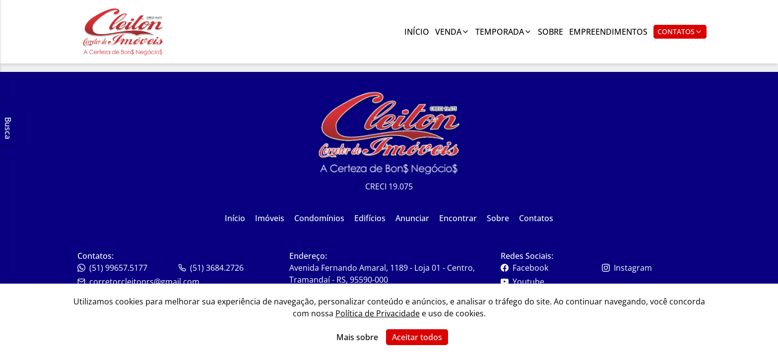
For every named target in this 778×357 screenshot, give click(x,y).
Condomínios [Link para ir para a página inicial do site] (319, 218)
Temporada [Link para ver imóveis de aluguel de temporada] (503, 31)
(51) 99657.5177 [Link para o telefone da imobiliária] (112, 267)
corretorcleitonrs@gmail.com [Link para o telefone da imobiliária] (138, 281)
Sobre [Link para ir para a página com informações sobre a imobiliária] (550, 31)
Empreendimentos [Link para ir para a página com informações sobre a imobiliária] (608, 31)
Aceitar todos (417, 337)
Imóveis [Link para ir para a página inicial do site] (269, 218)
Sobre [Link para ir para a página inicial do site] (498, 218)
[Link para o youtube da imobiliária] (550, 282)
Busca (7, 128)
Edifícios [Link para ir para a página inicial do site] (370, 218)
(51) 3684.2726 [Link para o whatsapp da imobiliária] (211, 267)
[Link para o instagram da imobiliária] (651, 268)
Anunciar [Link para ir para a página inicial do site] (412, 218)
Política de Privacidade (377, 313)
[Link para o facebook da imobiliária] (550, 268)
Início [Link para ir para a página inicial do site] (235, 218)
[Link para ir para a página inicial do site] (123, 32)
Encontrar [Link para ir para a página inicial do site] (458, 218)
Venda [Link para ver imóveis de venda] (452, 31)
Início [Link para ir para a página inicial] (416, 31)
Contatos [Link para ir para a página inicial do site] (536, 218)
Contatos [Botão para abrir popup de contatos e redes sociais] (680, 31)
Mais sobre (357, 337)
